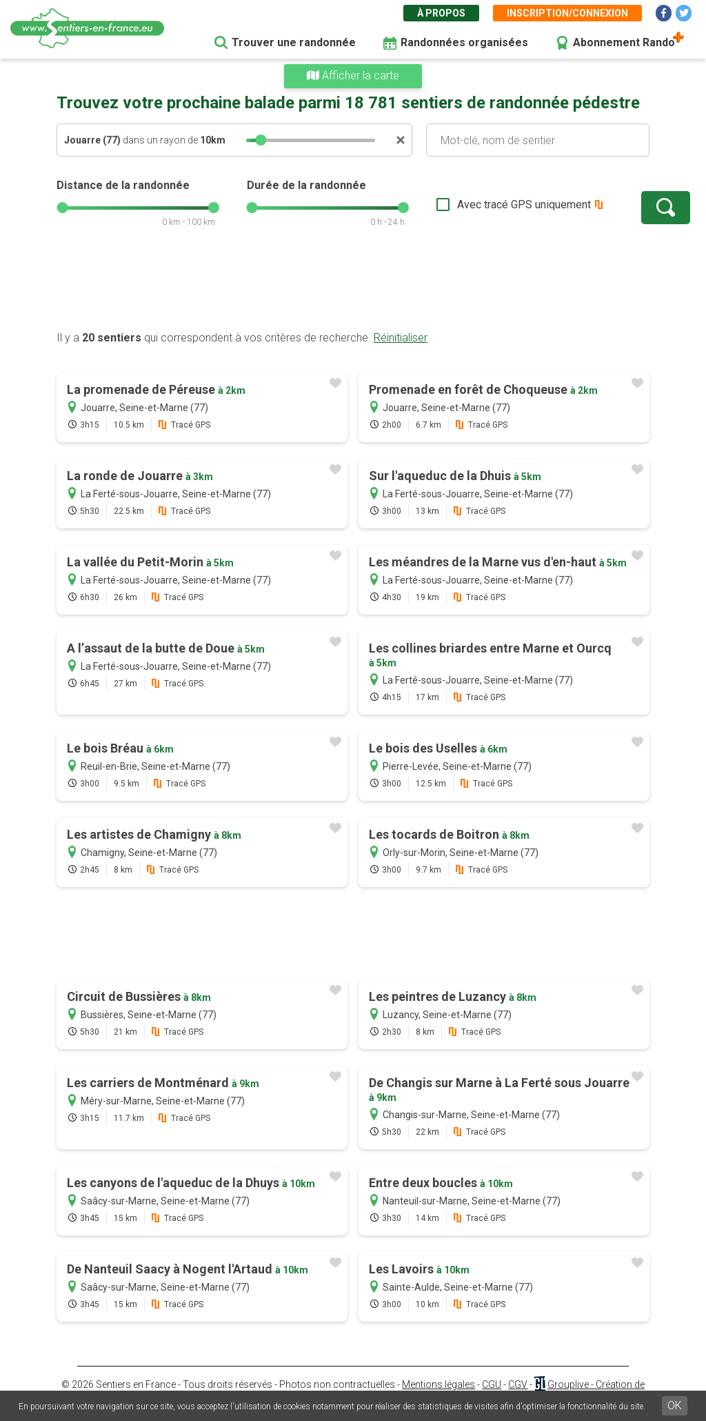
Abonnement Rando (624, 42)
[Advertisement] (353, 286)
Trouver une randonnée (294, 42)
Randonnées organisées (464, 42)
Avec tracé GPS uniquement (480, 204)
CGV (517, 1384)
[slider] (260, 140)
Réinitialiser (400, 337)
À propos (441, 13)
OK (674, 1405)
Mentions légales (438, 1384)
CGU (491, 1384)
